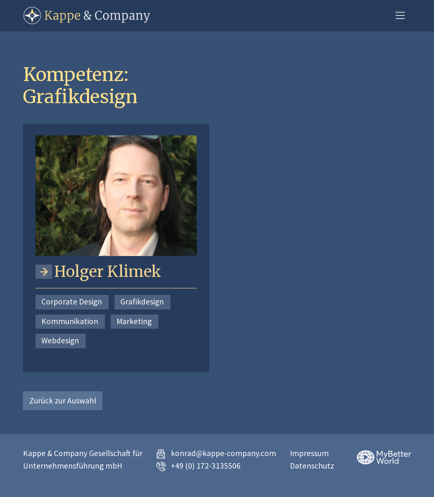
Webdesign (60, 340)
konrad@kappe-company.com (223, 453)
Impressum (309, 453)
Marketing (134, 321)
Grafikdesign (142, 302)
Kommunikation (69, 321)
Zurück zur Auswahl (62, 401)
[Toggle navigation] (400, 16)
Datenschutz (312, 466)
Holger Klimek (107, 271)
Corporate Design (71, 302)
